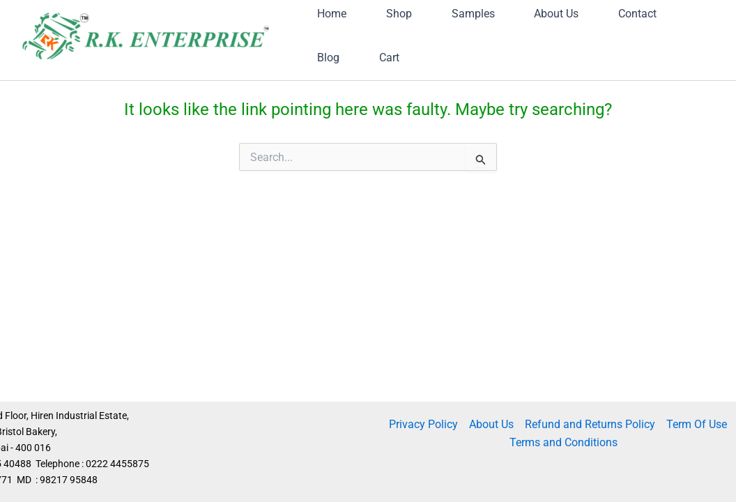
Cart (508, 106)
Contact (344, 106)
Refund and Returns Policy (590, 424)
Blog (431, 106)
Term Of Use (696, 424)
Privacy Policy (423, 424)
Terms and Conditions (563, 442)
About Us (491, 424)
